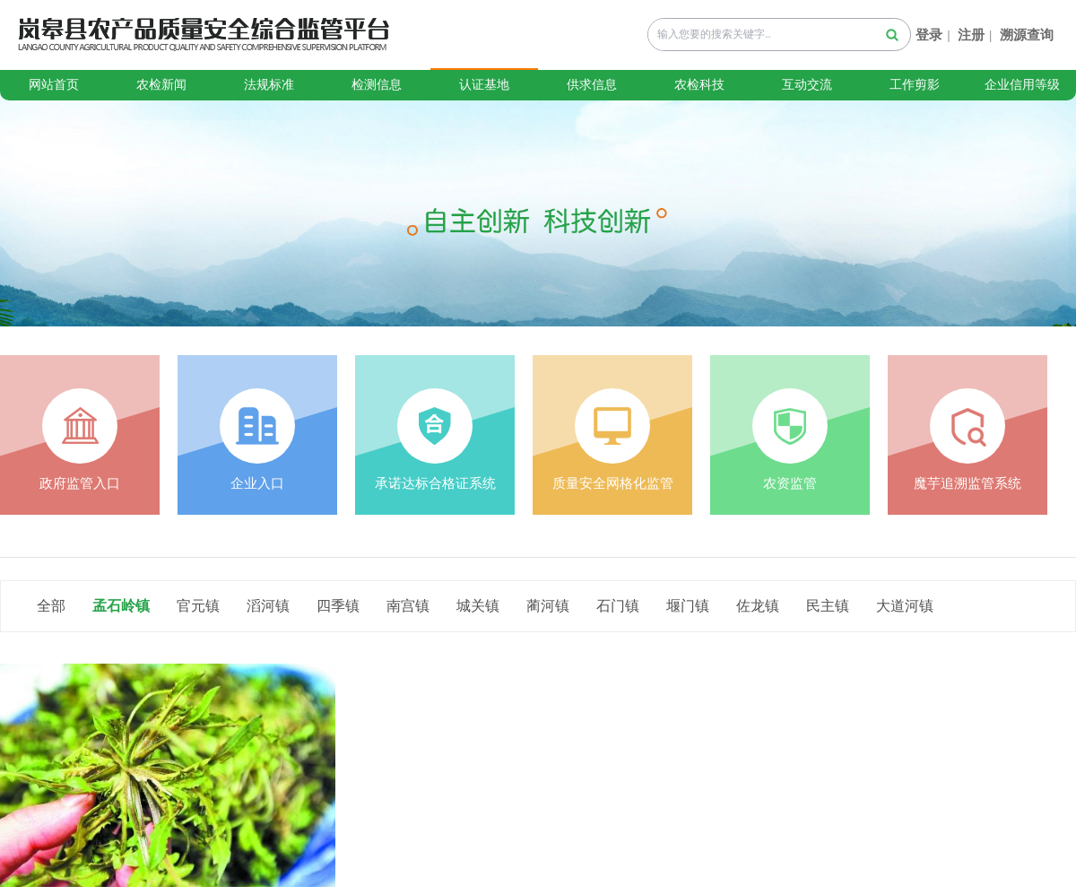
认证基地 (484, 84)
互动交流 (807, 84)
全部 (51, 605)
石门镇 (617, 605)
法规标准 (269, 84)
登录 (928, 35)
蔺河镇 (547, 605)
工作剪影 (914, 84)
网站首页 (54, 84)
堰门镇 (687, 605)
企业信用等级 (1022, 84)
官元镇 (198, 605)
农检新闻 (161, 84)
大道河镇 (904, 605)
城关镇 (477, 605)
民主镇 (827, 605)
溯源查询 (1027, 35)
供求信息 (592, 84)
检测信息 (376, 84)
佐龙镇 (757, 605)
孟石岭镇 (121, 605)
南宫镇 (408, 605)
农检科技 (699, 84)
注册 (971, 35)
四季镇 (338, 605)
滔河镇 (268, 605)
